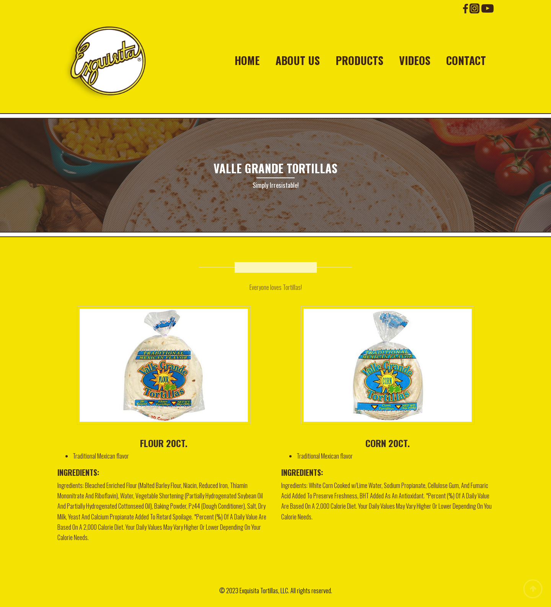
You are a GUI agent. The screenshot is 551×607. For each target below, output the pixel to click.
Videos (414, 60)
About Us (298, 60)
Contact (466, 60)
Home (247, 60)
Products (359, 60)
